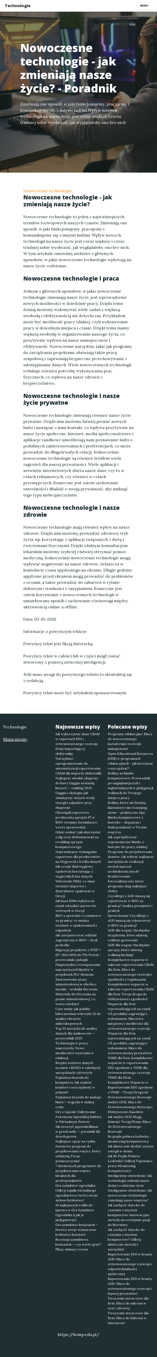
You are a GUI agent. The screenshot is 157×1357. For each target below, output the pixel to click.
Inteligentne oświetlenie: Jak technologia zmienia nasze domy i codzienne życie (130, 1180)
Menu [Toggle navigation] (144, 5)
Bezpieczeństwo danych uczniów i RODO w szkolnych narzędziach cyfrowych (77, 1068)
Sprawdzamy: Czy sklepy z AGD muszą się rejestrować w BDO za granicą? (129, 920)
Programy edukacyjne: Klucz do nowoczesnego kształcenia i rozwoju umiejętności (130, 741)
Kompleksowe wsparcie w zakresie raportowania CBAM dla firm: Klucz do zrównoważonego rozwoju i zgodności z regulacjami (131, 969)
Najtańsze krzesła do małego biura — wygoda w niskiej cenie (78, 1102)
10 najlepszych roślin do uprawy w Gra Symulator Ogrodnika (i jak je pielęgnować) (74, 1212)
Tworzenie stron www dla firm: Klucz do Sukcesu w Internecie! (128, 1318)
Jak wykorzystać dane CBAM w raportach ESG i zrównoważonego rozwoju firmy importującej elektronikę (77, 744)
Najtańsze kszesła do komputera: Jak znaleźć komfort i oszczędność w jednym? (75, 1084)
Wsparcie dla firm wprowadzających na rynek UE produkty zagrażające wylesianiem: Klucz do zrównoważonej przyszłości (130, 1043)
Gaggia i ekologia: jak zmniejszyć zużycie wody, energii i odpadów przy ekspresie (75, 800)
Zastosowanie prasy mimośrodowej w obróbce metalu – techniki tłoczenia (76, 984)
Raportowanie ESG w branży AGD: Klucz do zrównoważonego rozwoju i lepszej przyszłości (130, 1286)
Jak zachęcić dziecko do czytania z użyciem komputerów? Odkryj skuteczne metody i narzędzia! (126, 1239)
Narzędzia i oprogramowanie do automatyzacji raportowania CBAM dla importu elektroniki (78, 765)
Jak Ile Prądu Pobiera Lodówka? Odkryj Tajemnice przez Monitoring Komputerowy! (130, 1163)
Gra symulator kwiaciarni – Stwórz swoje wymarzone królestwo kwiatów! (76, 1230)
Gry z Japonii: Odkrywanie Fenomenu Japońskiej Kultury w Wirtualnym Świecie (78, 1117)
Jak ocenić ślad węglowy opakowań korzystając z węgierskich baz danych (74, 871)
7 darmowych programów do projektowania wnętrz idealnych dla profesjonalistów (78, 1173)
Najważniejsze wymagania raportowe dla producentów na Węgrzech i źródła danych (78, 857)
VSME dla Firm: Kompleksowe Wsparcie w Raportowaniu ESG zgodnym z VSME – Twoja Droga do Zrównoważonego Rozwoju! (130, 1087)
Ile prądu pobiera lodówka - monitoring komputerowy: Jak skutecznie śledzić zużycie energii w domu (131, 1143)
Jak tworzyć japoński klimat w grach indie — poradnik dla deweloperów (77, 1131)
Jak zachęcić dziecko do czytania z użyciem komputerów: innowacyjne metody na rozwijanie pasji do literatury (129, 1215)
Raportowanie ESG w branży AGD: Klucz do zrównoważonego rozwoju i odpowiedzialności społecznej (130, 1264)
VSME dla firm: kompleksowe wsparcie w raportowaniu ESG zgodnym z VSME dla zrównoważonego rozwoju (130, 1065)
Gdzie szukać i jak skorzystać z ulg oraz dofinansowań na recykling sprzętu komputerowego (78, 839)
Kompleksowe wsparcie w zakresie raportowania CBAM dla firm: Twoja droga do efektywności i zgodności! (131, 991)
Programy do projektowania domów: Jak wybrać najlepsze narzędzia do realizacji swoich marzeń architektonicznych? (131, 861)
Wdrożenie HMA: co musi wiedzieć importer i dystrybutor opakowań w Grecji (75, 888)
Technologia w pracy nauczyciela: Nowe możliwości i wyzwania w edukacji (74, 1050)
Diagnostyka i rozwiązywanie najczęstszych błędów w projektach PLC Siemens (78, 969)
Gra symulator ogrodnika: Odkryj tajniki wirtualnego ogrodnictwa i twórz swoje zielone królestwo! (76, 1192)
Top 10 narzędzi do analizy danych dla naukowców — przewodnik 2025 (76, 1033)
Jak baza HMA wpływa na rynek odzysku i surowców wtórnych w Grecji (75, 906)
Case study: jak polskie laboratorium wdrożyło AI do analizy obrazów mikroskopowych (78, 1016)
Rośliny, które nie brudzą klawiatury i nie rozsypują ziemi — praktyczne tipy (127, 807)
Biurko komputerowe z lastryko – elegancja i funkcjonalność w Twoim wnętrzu (127, 824)
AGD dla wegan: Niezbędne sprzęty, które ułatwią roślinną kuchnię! (129, 950)
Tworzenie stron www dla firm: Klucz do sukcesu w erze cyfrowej (128, 1303)
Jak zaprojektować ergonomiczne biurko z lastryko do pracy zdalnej (127, 842)
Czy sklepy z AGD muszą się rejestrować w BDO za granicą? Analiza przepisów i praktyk (130, 903)
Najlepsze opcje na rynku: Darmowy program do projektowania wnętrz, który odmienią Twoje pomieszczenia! (78, 1151)
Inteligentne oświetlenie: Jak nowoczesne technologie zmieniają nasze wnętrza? (130, 1195)
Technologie (17, 5)
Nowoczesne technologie (47, 190)
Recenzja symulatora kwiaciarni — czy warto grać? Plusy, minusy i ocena (78, 1244)
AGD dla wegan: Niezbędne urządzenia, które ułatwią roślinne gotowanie (129, 935)
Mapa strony (15, 739)
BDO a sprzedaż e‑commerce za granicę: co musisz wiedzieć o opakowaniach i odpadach (78, 922)
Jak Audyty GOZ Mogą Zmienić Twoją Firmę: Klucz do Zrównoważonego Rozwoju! (129, 1124)
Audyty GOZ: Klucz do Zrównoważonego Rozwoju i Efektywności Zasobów (130, 1107)
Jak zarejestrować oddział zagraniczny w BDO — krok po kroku (76, 940)
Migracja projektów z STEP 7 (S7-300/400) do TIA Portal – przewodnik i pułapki (78, 955)
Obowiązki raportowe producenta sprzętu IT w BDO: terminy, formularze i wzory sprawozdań (76, 819)
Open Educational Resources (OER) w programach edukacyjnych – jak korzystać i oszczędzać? (130, 761)
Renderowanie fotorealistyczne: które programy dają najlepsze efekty (127, 883)
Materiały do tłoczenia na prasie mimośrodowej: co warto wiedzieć (75, 999)
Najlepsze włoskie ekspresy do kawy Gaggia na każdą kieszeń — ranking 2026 (76, 783)
